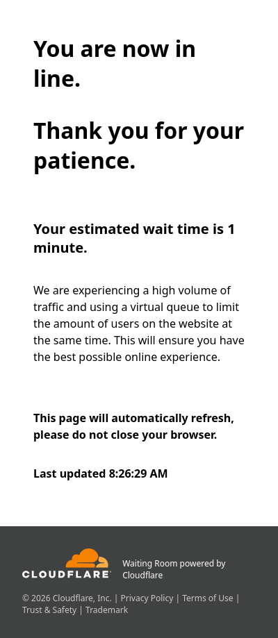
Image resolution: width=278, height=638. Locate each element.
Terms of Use (209, 598)
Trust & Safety (50, 610)
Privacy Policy (148, 598)
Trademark (106, 610)
